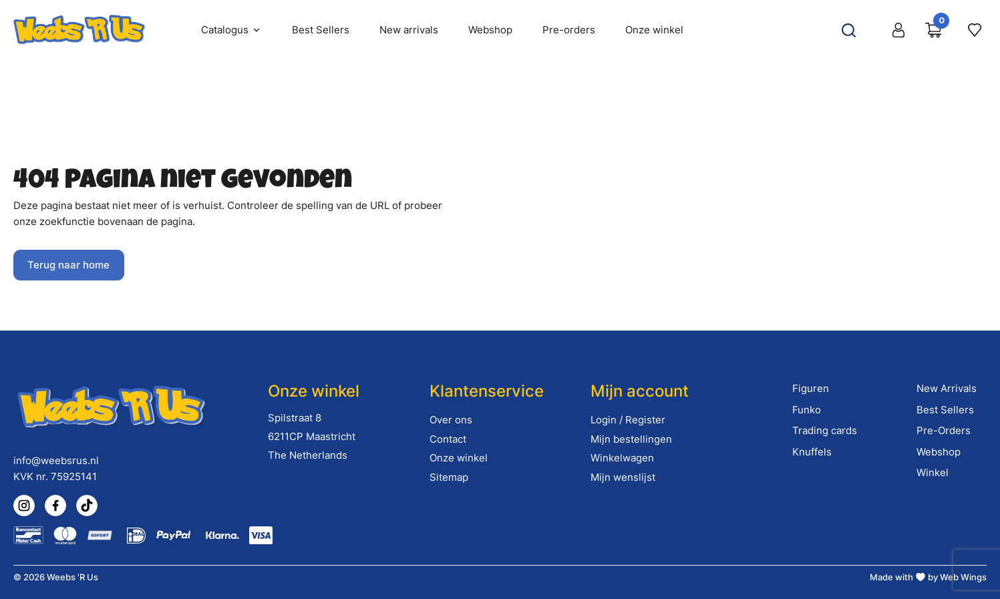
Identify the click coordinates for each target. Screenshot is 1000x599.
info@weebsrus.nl (56, 460)
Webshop (938, 451)
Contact (448, 439)
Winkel (932, 472)
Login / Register (628, 419)
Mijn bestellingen (631, 439)
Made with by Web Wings (928, 577)
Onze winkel (459, 457)
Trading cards (824, 430)
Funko (806, 409)
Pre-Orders (943, 430)
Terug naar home (68, 264)
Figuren (810, 388)
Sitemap (449, 477)
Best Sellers (945, 409)
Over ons (451, 419)
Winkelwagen (622, 457)
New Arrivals (946, 388)
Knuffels (812, 451)
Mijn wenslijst (623, 477)
